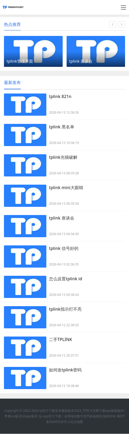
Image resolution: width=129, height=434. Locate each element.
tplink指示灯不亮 (65, 309)
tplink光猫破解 (63, 157)
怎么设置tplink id (65, 279)
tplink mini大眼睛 (66, 188)
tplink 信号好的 (63, 248)
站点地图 (76, 422)
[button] (112, 24)
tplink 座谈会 (61, 218)
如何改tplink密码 (65, 370)
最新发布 (12, 83)
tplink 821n (60, 97)
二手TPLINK (60, 340)
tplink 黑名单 (61, 127)
